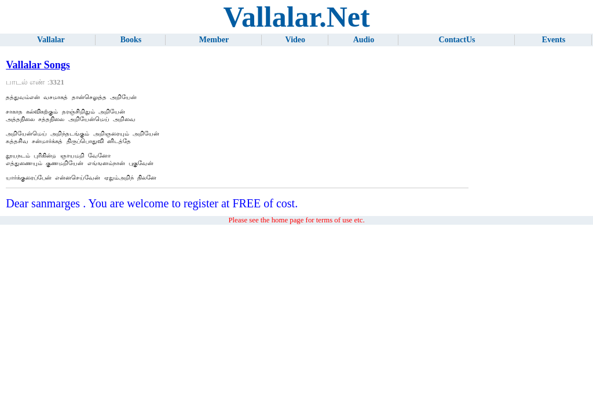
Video (295, 39)
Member (214, 39)
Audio (364, 39)
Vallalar (51, 39)
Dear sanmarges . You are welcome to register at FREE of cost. (152, 217)
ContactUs (457, 39)
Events (553, 39)
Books (131, 39)
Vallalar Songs (38, 65)
